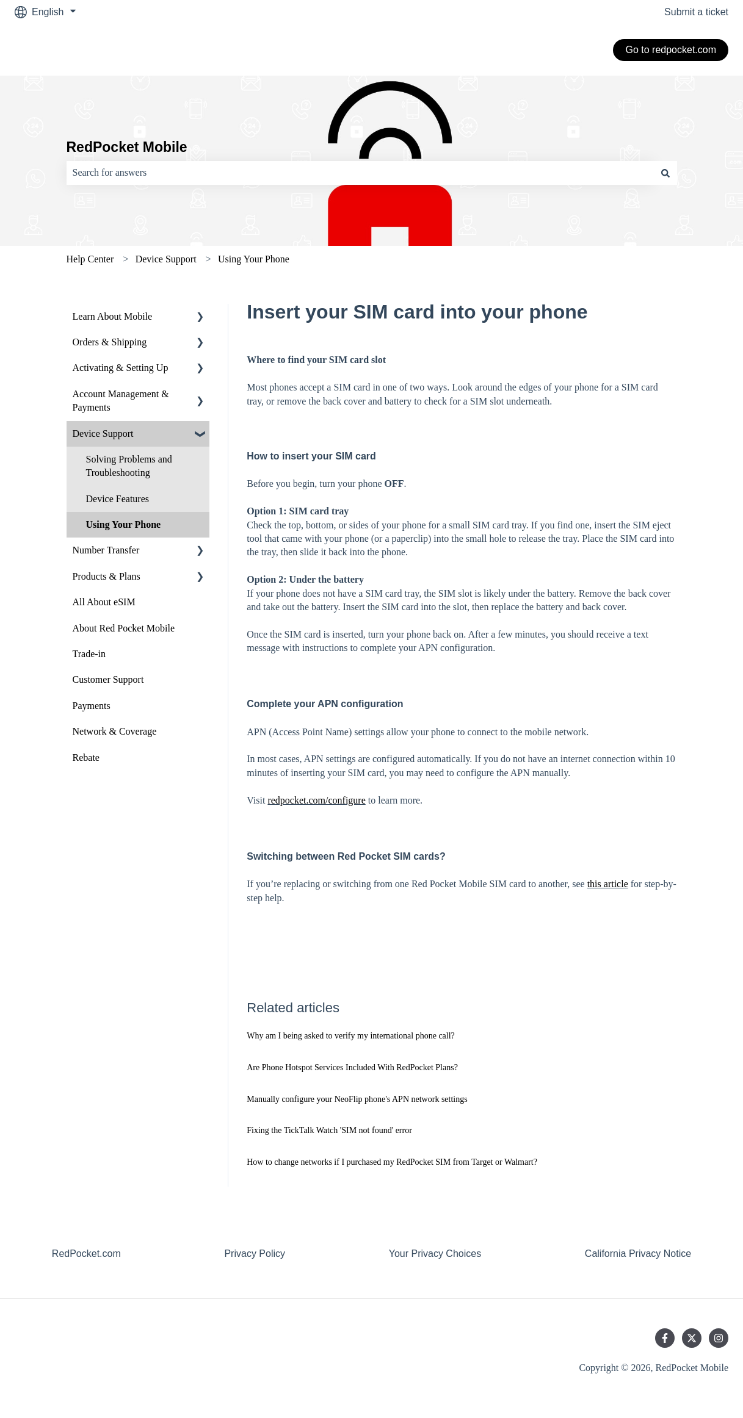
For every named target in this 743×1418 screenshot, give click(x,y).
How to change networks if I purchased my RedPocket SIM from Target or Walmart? (392, 1162)
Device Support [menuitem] (103, 433)
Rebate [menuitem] (86, 757)
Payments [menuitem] (92, 705)
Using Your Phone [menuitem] (123, 524)
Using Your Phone (253, 259)
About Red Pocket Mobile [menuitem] (124, 628)
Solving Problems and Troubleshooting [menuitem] (129, 466)
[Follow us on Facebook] (665, 1338)
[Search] (665, 172)
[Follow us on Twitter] (691, 1338)
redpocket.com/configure (316, 800)
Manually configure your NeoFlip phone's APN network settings (357, 1099)
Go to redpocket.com (670, 50)
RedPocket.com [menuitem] (86, 1253)
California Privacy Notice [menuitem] (638, 1253)
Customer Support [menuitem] (108, 679)
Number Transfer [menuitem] (106, 550)
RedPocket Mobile (127, 147)
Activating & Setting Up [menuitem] (121, 367)
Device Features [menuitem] (118, 499)
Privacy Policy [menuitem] (254, 1253)
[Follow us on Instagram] (718, 1338)
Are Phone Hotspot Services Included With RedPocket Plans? (352, 1067)
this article (607, 884)
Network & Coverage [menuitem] (115, 731)
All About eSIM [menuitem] (104, 602)
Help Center (90, 259)
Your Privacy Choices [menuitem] (435, 1253)
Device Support (166, 259)
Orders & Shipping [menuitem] (110, 342)
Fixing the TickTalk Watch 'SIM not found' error (329, 1130)
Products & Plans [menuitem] (106, 576)
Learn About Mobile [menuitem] (113, 316)
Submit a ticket (696, 12)
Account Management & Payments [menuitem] (121, 400)
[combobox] (360, 172)
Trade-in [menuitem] (89, 654)
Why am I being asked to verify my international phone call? (351, 1035)
